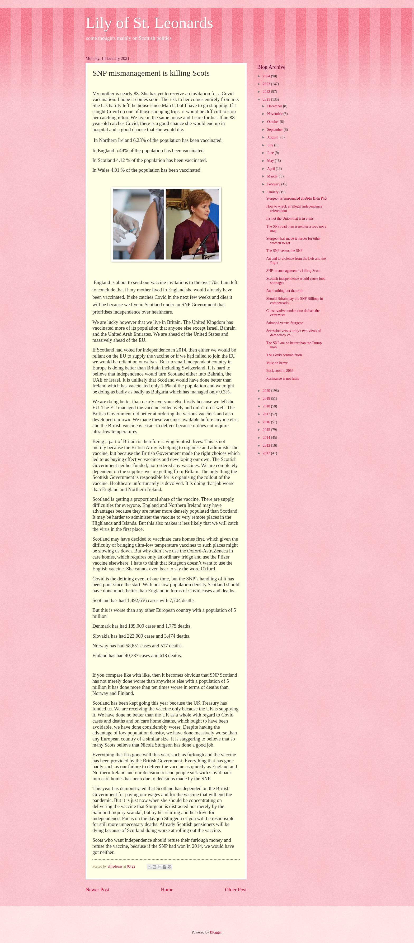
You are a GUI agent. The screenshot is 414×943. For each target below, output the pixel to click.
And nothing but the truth (284, 291)
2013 (267, 446)
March (272, 176)
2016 (267, 422)
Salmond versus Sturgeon (284, 323)
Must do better (276, 363)
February (274, 184)
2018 (267, 406)
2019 (267, 399)
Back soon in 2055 (279, 371)
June (271, 153)
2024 (267, 76)
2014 (267, 438)
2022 (267, 92)
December (275, 106)
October (273, 122)
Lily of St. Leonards (149, 22)
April (271, 169)
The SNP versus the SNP (284, 251)
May (271, 161)
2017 (267, 414)
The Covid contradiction (284, 355)
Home (167, 889)
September (275, 130)
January (273, 192)
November (275, 114)
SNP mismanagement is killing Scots (293, 271)
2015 (267, 430)
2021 (267, 100)
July (270, 145)
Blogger (216, 932)
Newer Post (97, 889)
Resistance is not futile (282, 379)
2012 (267, 453)
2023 (267, 84)
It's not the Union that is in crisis (289, 218)
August (273, 137)
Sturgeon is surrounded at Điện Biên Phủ (296, 198)
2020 (267, 391)
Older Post (236, 889)
